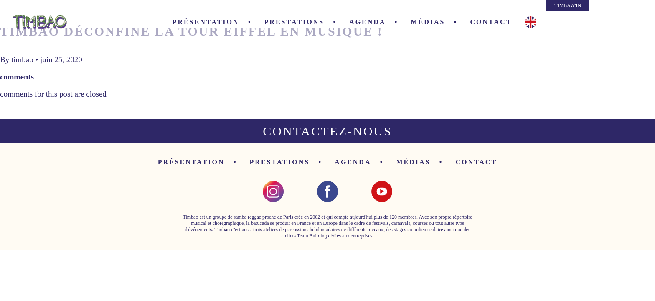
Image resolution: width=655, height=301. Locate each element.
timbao (22, 59)
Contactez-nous (327, 131)
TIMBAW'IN (567, 5)
